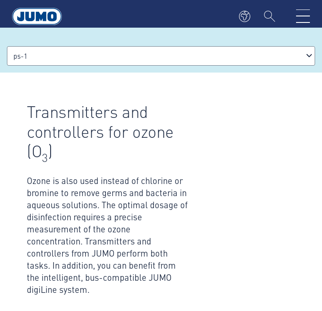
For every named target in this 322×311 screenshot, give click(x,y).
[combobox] (161, 56)
